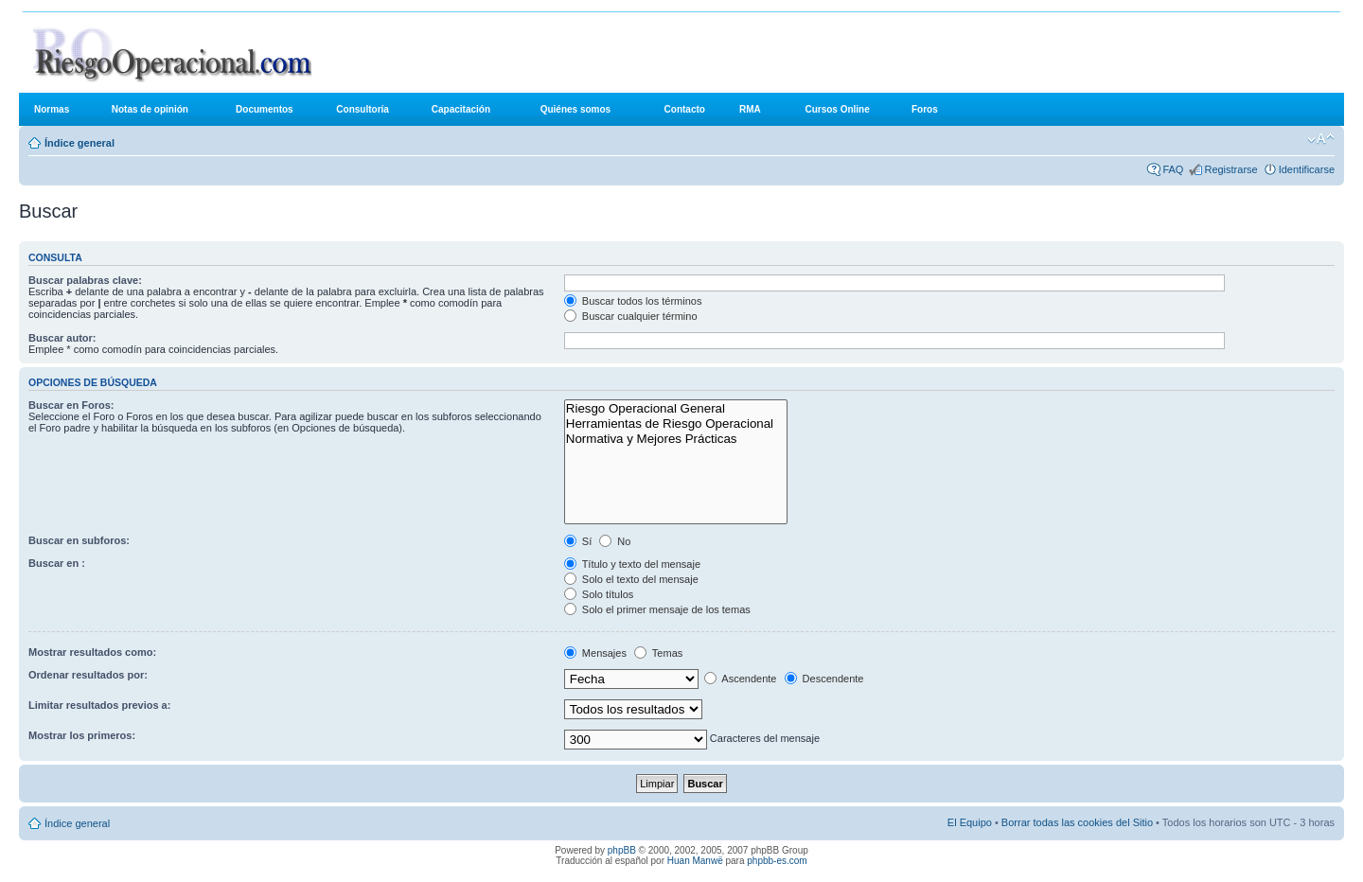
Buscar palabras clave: (85, 280)
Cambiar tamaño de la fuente (1321, 139)
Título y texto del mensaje (632, 564)
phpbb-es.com (776, 861)
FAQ (1172, 169)
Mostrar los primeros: (81, 735)
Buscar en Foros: (71, 405)
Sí (578, 541)
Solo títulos (598, 594)
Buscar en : (56, 563)
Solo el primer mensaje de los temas (657, 609)
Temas (658, 653)
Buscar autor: (62, 338)
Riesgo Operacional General (676, 408)
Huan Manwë (695, 861)
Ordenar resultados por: (88, 674)
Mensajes (595, 653)
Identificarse (1307, 169)
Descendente (824, 678)
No (614, 541)
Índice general (79, 143)
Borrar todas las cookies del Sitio (1077, 822)
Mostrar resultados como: (92, 652)
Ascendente (740, 678)
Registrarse (1230, 169)
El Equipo (969, 822)
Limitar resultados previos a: (99, 705)
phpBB (622, 850)
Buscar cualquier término (631, 316)
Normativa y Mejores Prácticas (676, 439)
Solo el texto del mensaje (631, 579)
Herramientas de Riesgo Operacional (676, 424)
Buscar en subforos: (79, 540)
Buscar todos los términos (633, 301)
